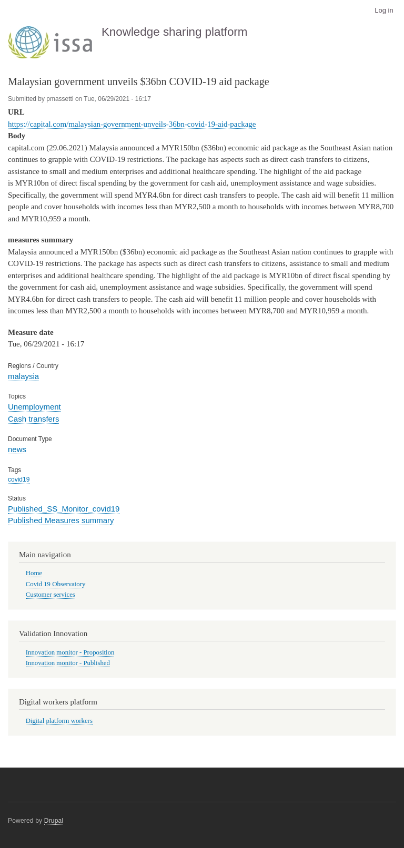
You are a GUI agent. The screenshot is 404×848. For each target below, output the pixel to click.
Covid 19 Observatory (56, 584)
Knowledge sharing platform (175, 31)
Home (34, 573)
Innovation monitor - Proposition (70, 652)
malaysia (23, 376)
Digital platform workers (59, 720)
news (17, 449)
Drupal (54, 820)
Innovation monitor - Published (68, 663)
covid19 (18, 479)
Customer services (50, 594)
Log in (384, 10)
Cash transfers (33, 418)
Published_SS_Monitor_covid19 (63, 508)
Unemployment (34, 406)
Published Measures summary (61, 520)
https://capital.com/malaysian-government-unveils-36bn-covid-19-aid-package (132, 124)
